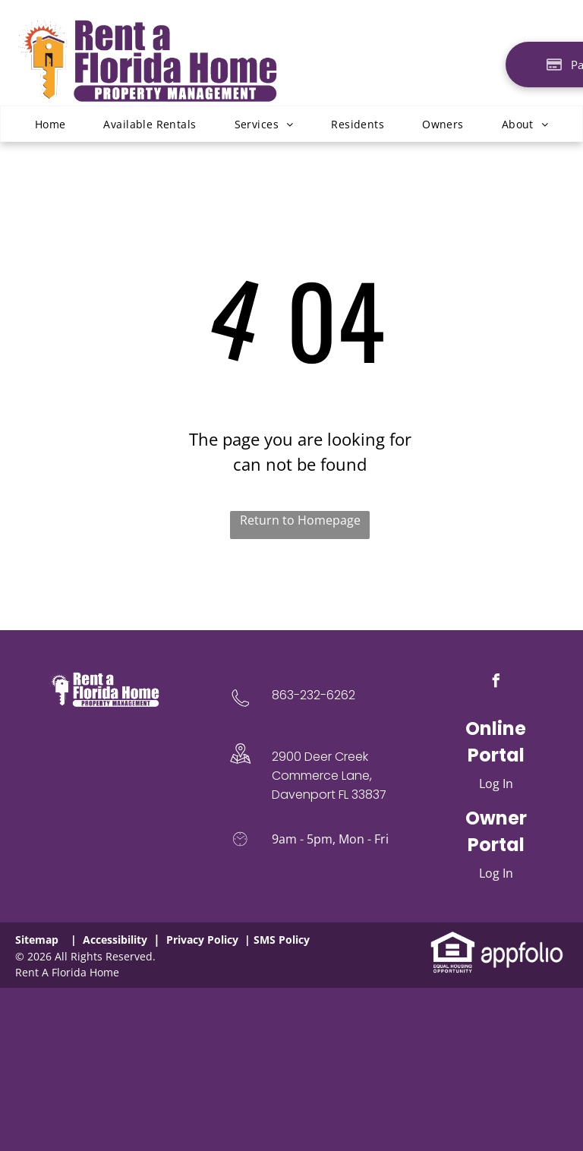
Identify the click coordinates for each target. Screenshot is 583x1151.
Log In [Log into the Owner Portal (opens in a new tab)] (496, 873)
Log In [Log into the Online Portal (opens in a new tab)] (496, 783)
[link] (453, 939)
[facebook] (495, 682)
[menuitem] (50, 124)
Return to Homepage (300, 520)
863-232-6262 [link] (313, 695)
